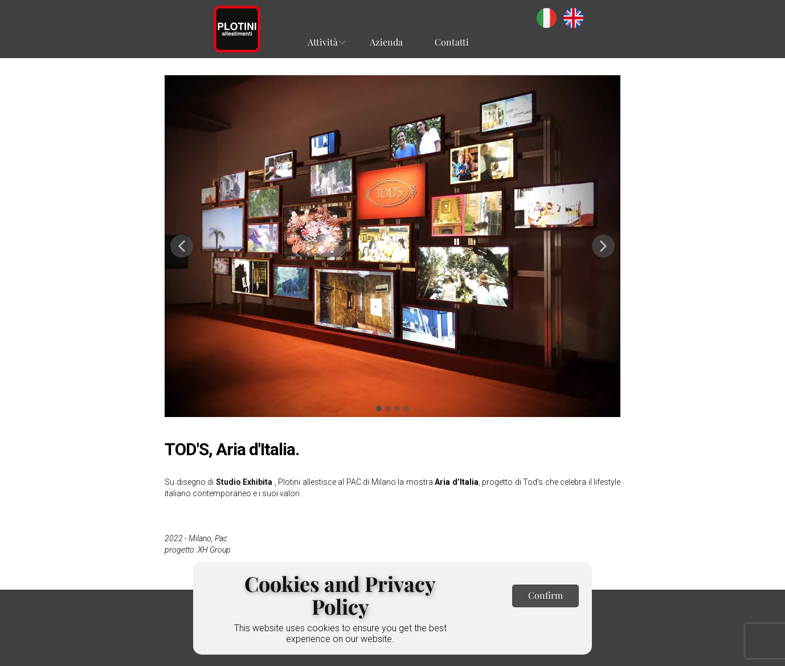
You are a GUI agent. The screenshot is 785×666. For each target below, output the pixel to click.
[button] (181, 246)
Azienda (386, 42)
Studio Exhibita (244, 482)
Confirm (545, 595)
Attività (323, 42)
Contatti (452, 42)
